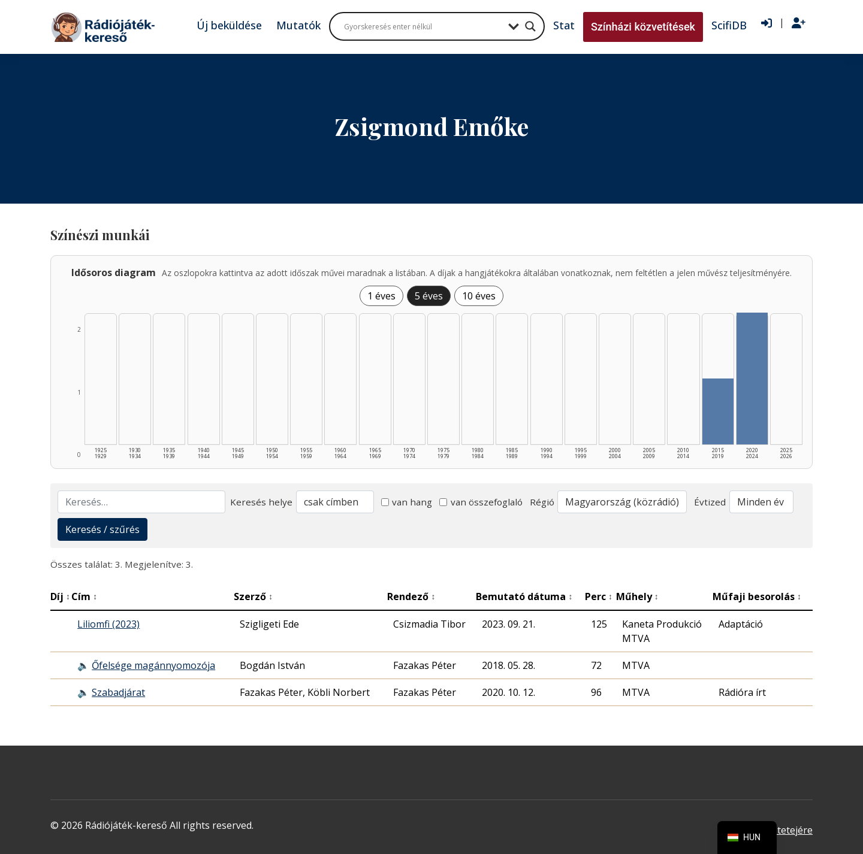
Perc (598, 596)
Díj (60, 596)
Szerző (253, 596)
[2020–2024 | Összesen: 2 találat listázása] (752, 378)
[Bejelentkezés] (766, 23)
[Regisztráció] (798, 23)
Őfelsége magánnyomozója (153, 665)
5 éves (429, 295)
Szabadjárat (118, 692)
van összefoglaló (481, 502)
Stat (564, 25)
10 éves (479, 295)
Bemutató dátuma (524, 596)
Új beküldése (229, 25)
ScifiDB (729, 25)
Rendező (411, 596)
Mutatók (298, 25)
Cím (84, 596)
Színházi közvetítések (643, 26)
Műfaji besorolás (757, 596)
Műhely (637, 596)
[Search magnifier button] (530, 26)
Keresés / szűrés (102, 529)
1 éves (381, 295)
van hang (407, 502)
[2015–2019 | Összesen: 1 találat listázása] (718, 411)
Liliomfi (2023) (108, 624)
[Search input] (423, 26)
